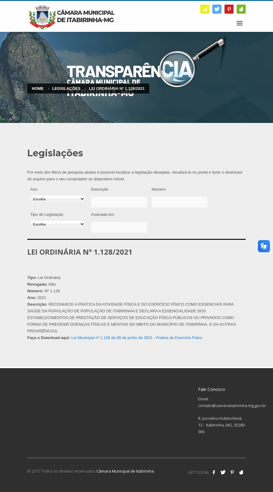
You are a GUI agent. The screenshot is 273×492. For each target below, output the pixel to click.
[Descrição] (119, 202)
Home (38, 88)
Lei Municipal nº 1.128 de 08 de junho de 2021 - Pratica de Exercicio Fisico (136, 337)
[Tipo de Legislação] (57, 224)
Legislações (66, 88)
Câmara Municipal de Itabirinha (125, 471)
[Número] (179, 202)
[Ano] (57, 199)
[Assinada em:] (119, 227)
